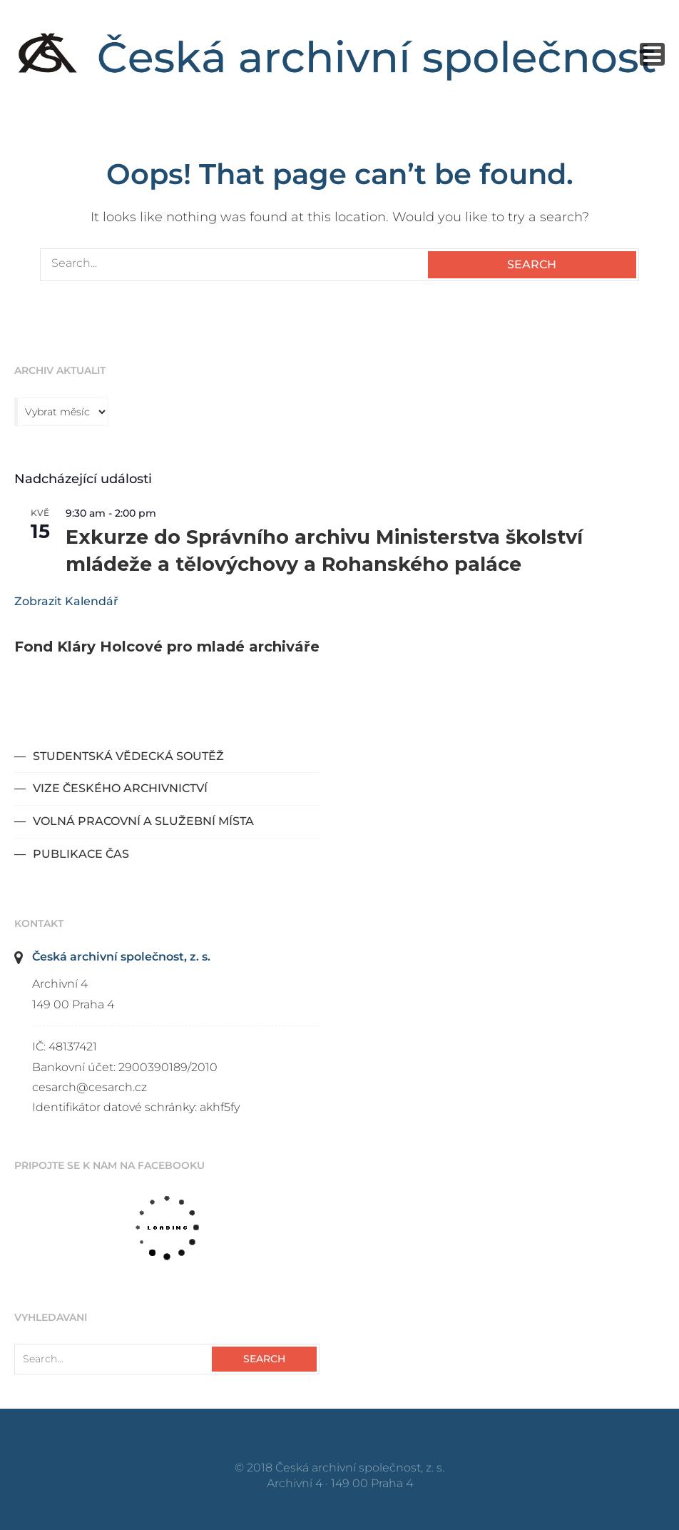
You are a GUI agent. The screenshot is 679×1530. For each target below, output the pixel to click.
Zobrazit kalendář (66, 601)
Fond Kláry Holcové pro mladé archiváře (167, 646)
